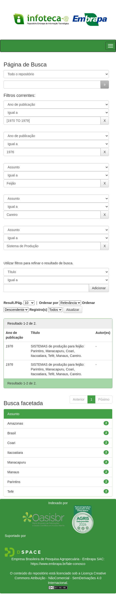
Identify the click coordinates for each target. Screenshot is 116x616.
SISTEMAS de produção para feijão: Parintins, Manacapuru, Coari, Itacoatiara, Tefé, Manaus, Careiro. (57, 351)
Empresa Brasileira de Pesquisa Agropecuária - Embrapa (53, 559)
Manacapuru (16, 462)
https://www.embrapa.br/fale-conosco (58, 564)
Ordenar (88, 303)
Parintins (13, 482)
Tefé (10, 491)
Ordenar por (48, 303)
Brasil (11, 433)
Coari (11, 443)
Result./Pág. (13, 303)
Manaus (13, 472)
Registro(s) (38, 310)
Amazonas (15, 423)
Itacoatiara (15, 453)
